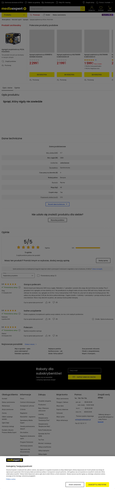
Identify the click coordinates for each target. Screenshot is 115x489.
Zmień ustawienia (75, 485)
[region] (57, 472)
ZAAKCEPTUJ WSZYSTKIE (97, 485)
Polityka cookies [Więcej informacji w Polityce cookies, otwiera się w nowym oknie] (11, 479)
